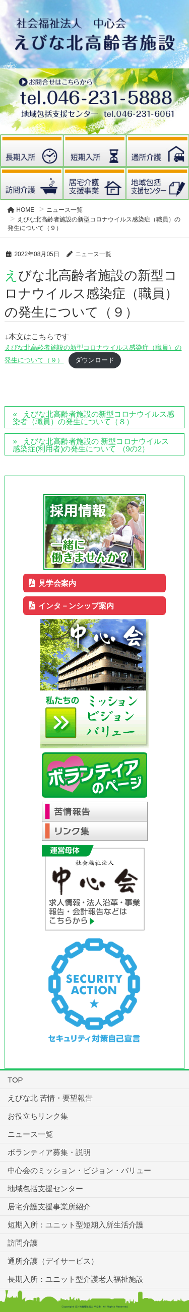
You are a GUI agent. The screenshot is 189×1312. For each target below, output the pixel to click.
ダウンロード (94, 360)
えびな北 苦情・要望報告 (50, 1098)
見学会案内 (53, 583)
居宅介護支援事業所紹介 (49, 1206)
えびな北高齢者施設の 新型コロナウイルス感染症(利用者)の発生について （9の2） (91, 445)
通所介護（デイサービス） (53, 1261)
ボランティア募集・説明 (49, 1152)
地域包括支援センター (45, 1188)
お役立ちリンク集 (38, 1116)
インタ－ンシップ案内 (71, 605)
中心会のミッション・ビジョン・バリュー (79, 1170)
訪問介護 (23, 1243)
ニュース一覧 (30, 1134)
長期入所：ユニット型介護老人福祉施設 (76, 1279)
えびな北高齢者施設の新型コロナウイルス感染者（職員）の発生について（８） (93, 418)
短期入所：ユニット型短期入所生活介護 (76, 1224)
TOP (15, 1079)
